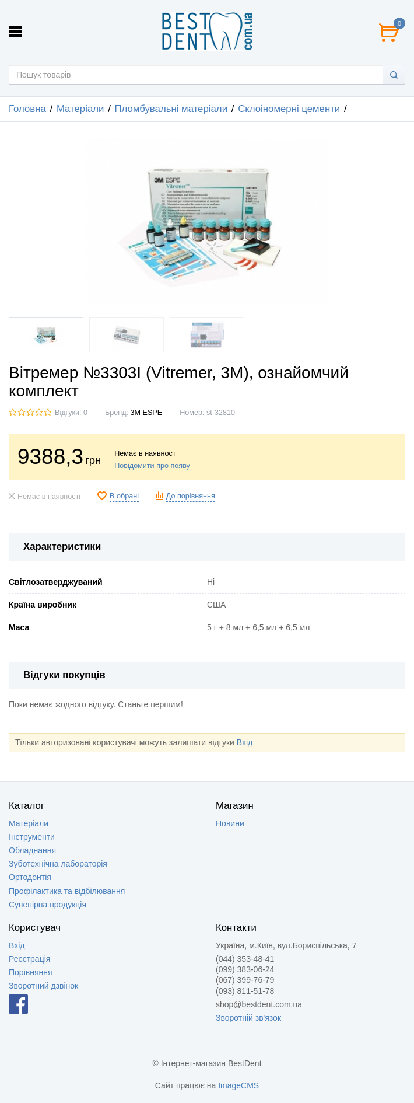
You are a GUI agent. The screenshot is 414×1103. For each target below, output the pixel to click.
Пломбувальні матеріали (171, 108)
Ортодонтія (30, 877)
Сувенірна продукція (47, 904)
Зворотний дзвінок (43, 985)
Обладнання (32, 850)
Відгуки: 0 (71, 413)
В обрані (124, 496)
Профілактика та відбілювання (67, 891)
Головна (27, 108)
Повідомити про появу (152, 466)
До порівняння (190, 496)
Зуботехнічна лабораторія (58, 863)
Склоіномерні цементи (289, 108)
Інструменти (32, 837)
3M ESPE (147, 413)
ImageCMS (238, 1085)
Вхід (244, 742)
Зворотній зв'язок (248, 1017)
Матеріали (80, 108)
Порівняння (30, 972)
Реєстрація (29, 959)
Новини (230, 823)
